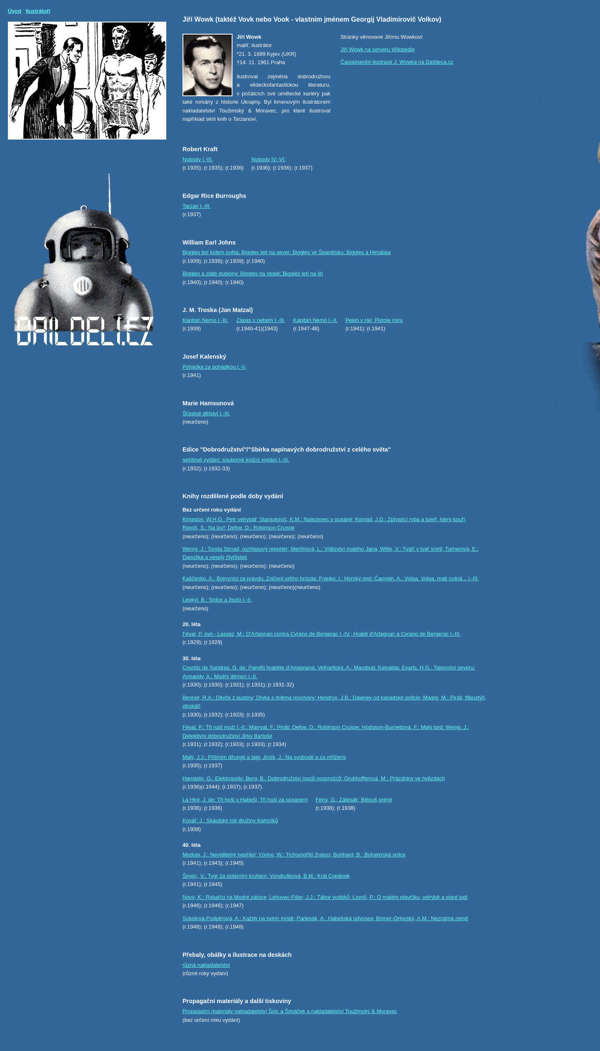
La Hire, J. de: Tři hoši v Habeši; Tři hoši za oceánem (245, 799)
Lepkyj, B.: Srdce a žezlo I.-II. (217, 600)
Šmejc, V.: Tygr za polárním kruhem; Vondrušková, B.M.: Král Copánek (266, 876)
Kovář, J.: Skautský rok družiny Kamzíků (230, 820)
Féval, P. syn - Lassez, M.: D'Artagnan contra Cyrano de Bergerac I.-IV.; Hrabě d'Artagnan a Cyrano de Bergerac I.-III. (321, 634)
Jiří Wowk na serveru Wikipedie (377, 49)
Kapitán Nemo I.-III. (205, 320)
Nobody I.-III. (197, 159)
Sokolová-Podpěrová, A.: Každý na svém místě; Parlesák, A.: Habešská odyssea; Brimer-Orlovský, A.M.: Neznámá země (325, 918)
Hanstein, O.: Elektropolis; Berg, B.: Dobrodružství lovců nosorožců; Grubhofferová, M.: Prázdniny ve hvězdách (313, 778)
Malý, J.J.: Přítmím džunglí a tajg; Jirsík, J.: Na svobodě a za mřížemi (264, 757)
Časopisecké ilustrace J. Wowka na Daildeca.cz (396, 62)
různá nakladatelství (206, 965)
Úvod (14, 11)
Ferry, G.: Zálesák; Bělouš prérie (353, 799)
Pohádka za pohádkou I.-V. (214, 367)
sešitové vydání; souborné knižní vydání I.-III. (235, 460)
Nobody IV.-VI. (269, 159)
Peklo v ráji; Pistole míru (373, 320)
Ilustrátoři (38, 11)
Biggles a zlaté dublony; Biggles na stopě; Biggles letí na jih (252, 273)
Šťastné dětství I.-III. (206, 413)
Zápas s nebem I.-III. (260, 320)
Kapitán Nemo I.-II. (315, 320)
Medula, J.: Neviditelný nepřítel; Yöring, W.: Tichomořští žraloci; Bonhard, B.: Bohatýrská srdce (293, 854)
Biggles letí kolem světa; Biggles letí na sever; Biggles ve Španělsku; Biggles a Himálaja (286, 252)
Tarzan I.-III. (196, 206)
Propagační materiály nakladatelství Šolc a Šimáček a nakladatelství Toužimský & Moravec (289, 1011)
